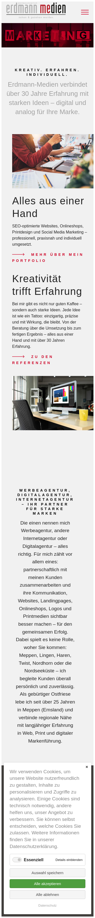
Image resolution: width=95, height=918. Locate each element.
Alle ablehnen (47, 894)
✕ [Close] (86, 767)
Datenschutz (47, 905)
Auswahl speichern (48, 873)
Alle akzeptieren (47, 883)
